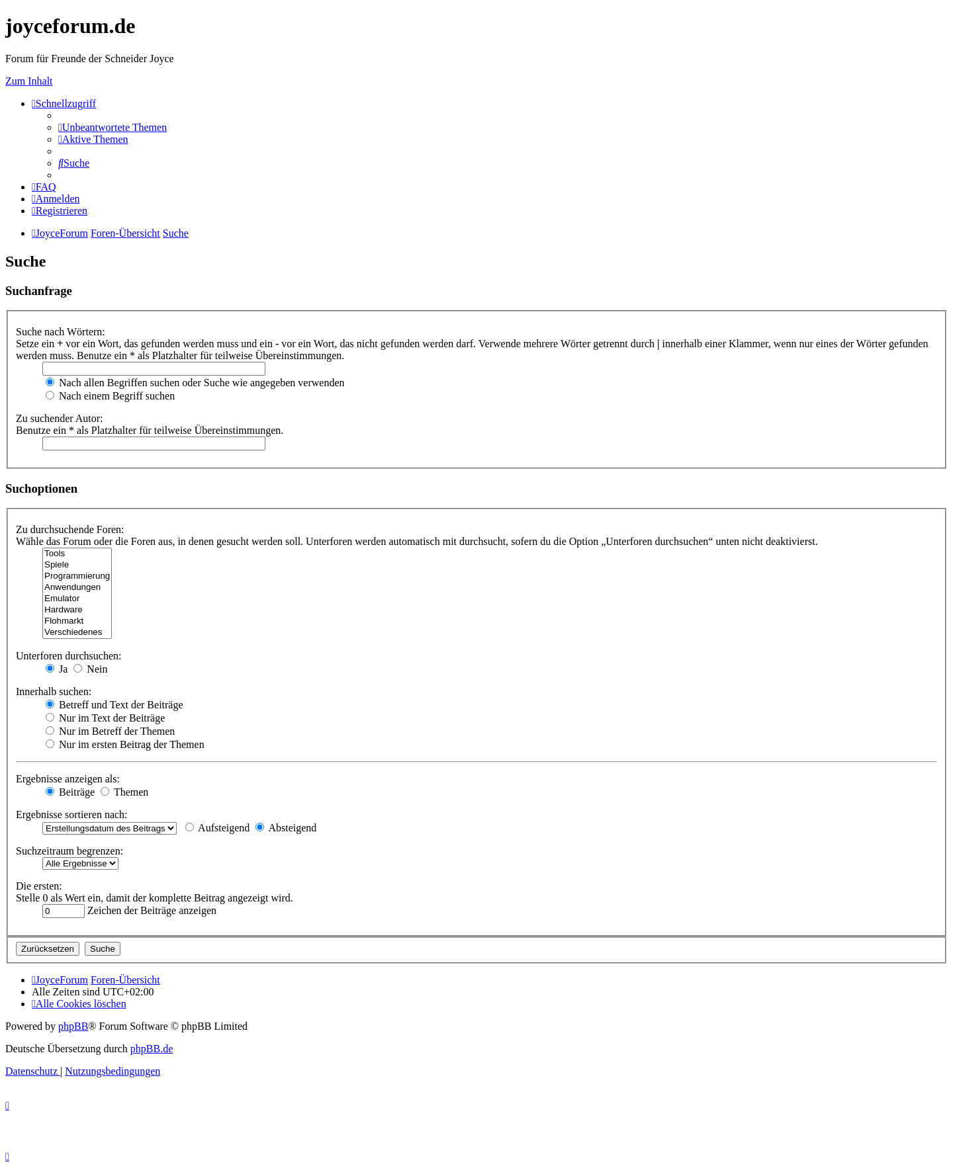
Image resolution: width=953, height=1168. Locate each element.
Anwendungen (77, 587)
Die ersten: (39, 886)
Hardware (77, 610)
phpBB (73, 1026)
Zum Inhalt (29, 81)
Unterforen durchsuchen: (69, 655)
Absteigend (285, 827)
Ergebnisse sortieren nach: (72, 814)
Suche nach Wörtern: (60, 331)
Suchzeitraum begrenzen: (69, 850)
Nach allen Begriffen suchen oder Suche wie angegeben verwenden (195, 382)
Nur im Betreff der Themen (110, 731)
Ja (57, 669)
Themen (124, 792)
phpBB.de (151, 1048)
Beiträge (70, 792)
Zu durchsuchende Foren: (70, 529)
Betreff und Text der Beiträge (114, 704)
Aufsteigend (217, 827)
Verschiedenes (77, 632)
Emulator (77, 599)
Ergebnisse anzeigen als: (68, 778)
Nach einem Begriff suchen (110, 395)
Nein (90, 669)
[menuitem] (112, 127)
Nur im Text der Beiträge (105, 718)
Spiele (77, 565)
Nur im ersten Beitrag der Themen (125, 744)
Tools (77, 554)
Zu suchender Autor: (59, 418)
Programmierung (77, 576)
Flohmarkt (77, 621)
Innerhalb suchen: (53, 691)
